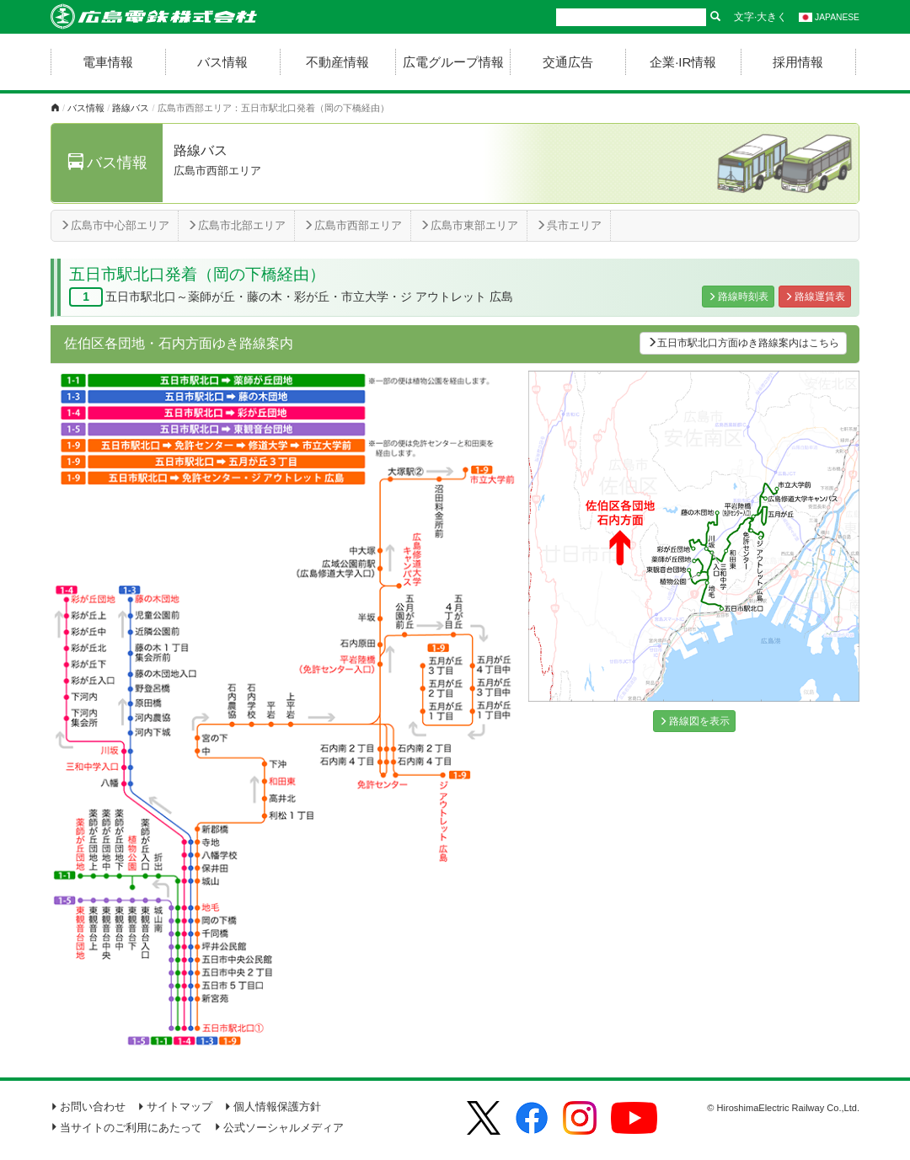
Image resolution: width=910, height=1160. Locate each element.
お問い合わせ (88, 1106)
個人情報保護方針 (272, 1106)
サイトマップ (174, 1106)
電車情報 (108, 62)
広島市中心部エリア (114, 225)
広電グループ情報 (453, 62)
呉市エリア (569, 225)
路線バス (130, 108)
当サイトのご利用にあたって (126, 1127)
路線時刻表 (738, 296)
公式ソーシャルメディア (279, 1127)
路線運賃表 (814, 296)
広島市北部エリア (236, 225)
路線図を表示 (694, 721)
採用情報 (798, 62)
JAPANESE (829, 17)
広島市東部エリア (469, 225)
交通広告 (568, 62)
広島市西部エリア (352, 225)
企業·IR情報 (683, 62)
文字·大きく (760, 17)
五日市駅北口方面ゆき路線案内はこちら (743, 343)
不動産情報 (337, 62)
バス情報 (222, 62)
